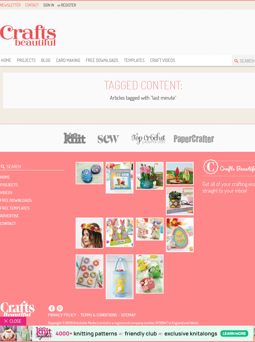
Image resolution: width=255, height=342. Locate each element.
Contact (32, 5)
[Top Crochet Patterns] (147, 138)
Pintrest (59, 308)
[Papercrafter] (194, 138)
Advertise (9, 215)
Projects (26, 60)
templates (134, 60)
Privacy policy (62, 315)
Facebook (52, 308)
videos (6, 192)
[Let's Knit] (75, 137)
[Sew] (108, 138)
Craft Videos (162, 60)
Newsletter (10, 5)
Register (68, 5)
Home (6, 60)
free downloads (102, 60)
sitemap (128, 315)
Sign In (48, 5)
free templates (14, 208)
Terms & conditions (98, 315)
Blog (45, 60)
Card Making (68, 60)
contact (8, 223)
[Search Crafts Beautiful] (29, 165)
